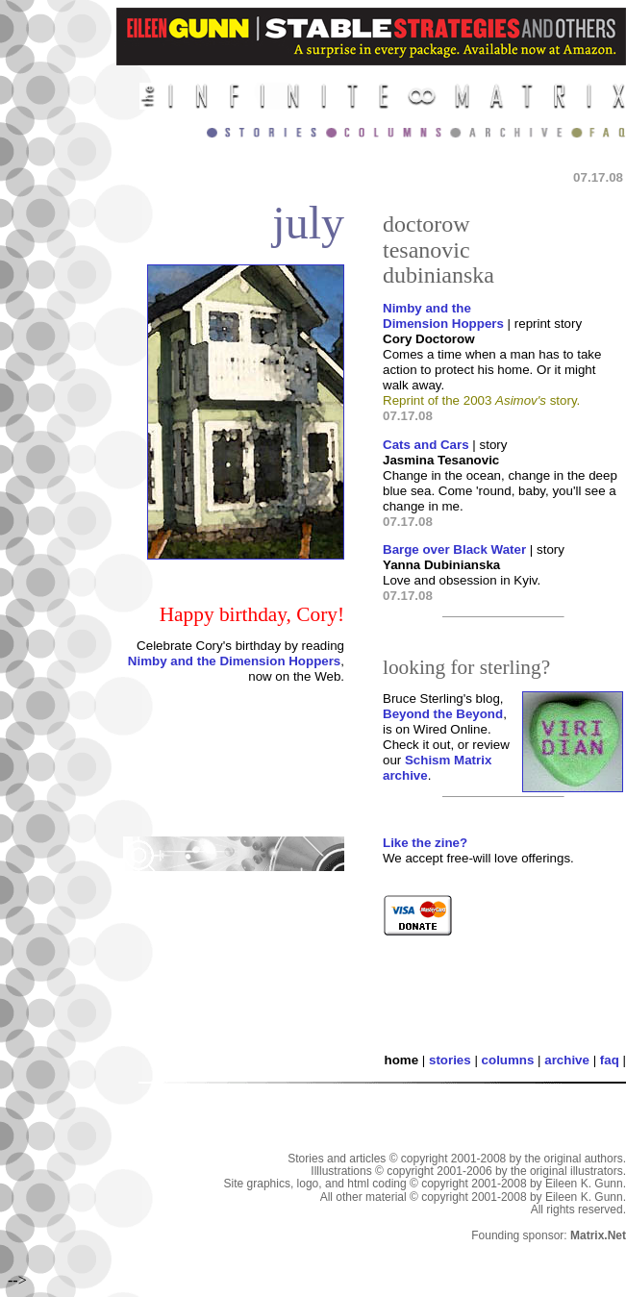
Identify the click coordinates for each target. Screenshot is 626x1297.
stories (450, 1060)
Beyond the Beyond (443, 714)
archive (566, 1060)
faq (609, 1060)
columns (508, 1060)
